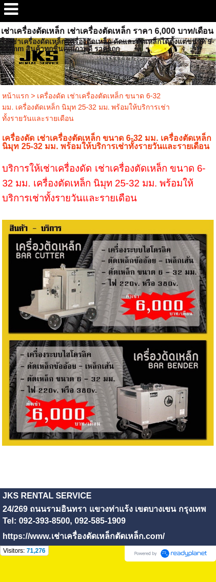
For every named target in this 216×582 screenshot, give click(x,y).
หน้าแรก (15, 96)
